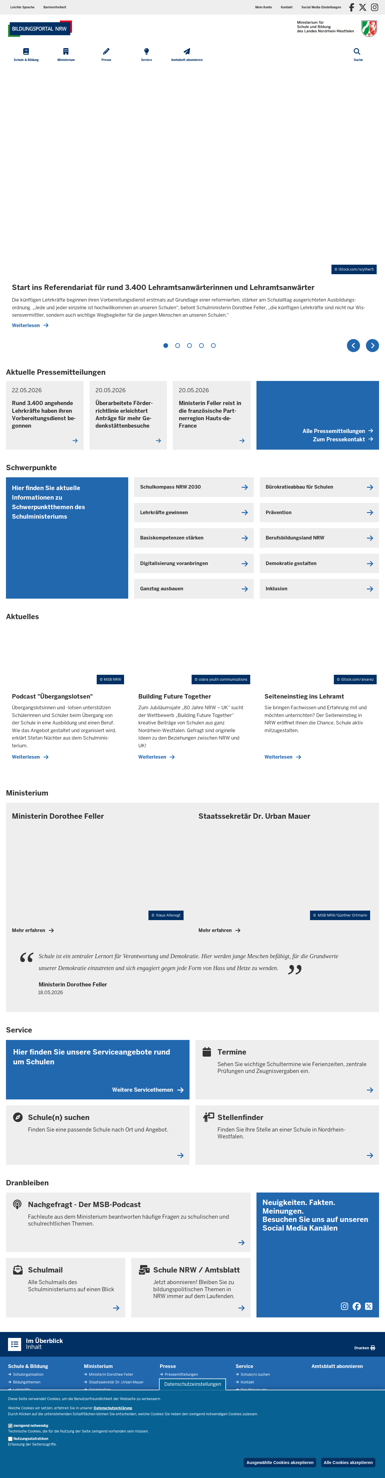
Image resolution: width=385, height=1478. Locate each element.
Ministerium (98, 1366)
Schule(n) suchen (255, 1374)
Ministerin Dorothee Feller (110, 1374)
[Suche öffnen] (358, 55)
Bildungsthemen (26, 1382)
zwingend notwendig (30, 1425)
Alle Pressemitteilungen (338, 431)
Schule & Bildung (28, 1366)
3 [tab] (189, 345)
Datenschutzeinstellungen (192, 1384)
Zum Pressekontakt (343, 439)
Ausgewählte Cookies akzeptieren (280, 1462)
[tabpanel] (192, 200)
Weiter (372, 345)
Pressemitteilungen (181, 1374)
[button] (321, 7)
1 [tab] (165, 345)
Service (244, 1366)
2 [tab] (177, 345)
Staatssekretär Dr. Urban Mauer (116, 1382)
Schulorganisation (27, 1374)
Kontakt (247, 1382)
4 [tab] (201, 345)
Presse (168, 1366)
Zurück (353, 345)
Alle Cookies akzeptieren (348, 1462)
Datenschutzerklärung (113, 1408)
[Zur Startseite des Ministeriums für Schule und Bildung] (40, 29)
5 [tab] (213, 345)
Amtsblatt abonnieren (337, 1366)
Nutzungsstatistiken (30, 1438)
